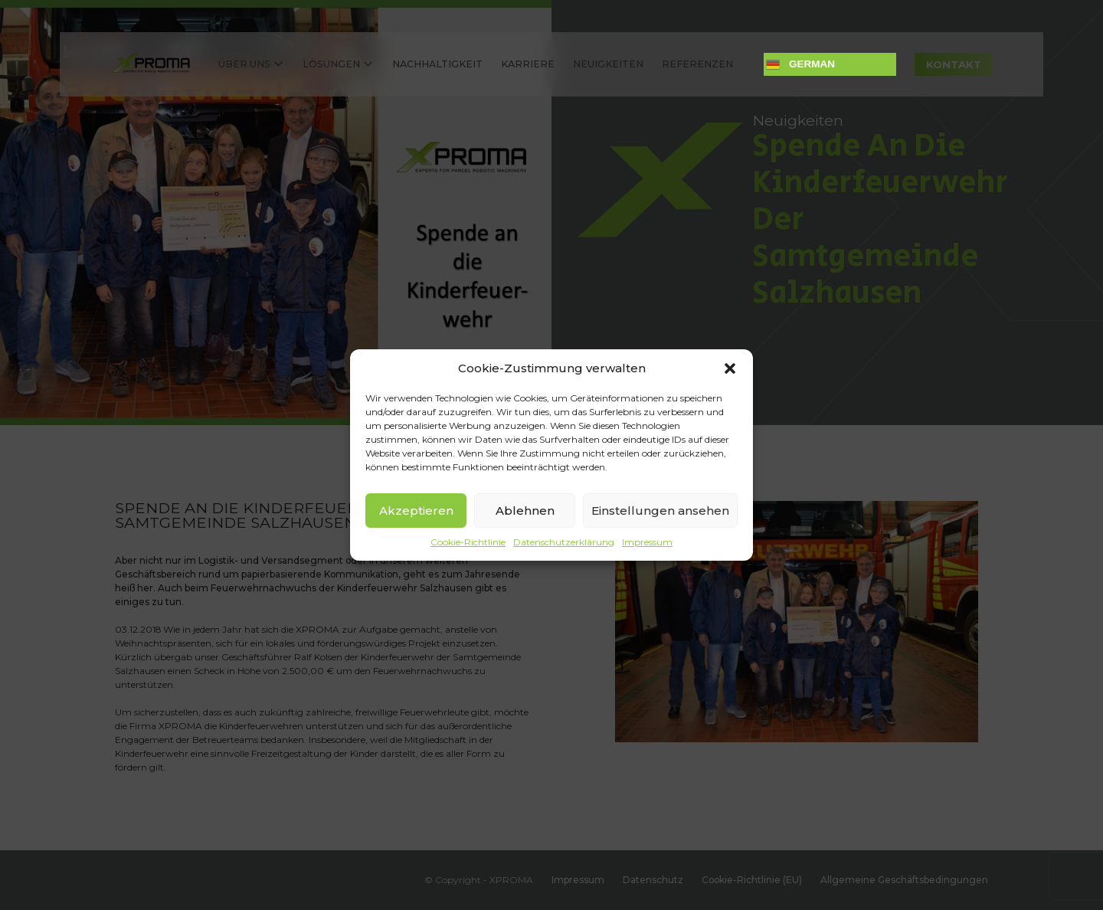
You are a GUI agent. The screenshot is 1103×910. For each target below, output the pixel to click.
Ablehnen (525, 510)
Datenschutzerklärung (563, 542)
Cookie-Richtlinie (468, 542)
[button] (730, 368)
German (800, 64)
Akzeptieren (416, 510)
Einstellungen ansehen (660, 510)
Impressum (647, 542)
